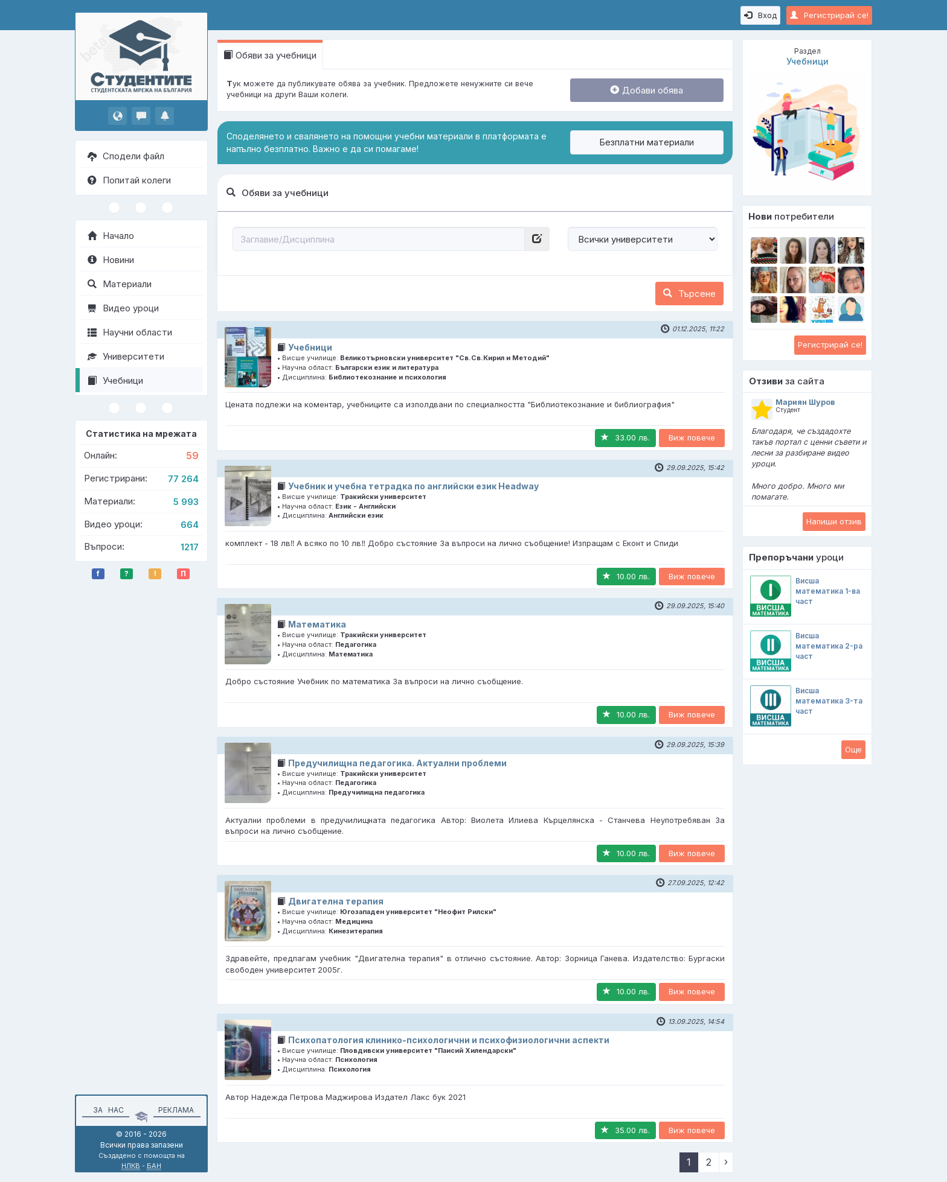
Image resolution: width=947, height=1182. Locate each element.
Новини (111, 259)
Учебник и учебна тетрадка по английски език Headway (413, 486)
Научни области (130, 332)
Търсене (689, 293)
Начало (111, 235)
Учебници (115, 380)
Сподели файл (126, 156)
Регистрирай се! (829, 15)
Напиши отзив (834, 521)
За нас (106, 1109)
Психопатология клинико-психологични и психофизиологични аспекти (448, 1040)
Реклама (176, 1109)
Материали (120, 284)
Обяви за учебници (269, 55)
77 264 (183, 479)
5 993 (186, 501)
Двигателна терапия (336, 901)
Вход (760, 15)
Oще (853, 749)
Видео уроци (123, 308)
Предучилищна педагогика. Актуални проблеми (397, 763)
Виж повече (692, 437)
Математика (317, 624)
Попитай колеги (129, 180)
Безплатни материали (646, 142)
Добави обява (646, 90)
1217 (190, 547)
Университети (126, 356)
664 (190, 524)
